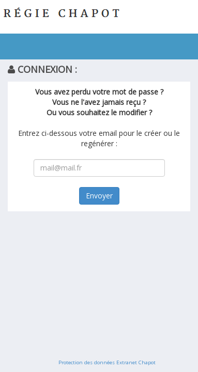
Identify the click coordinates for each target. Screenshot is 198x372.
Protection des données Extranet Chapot (107, 362)
